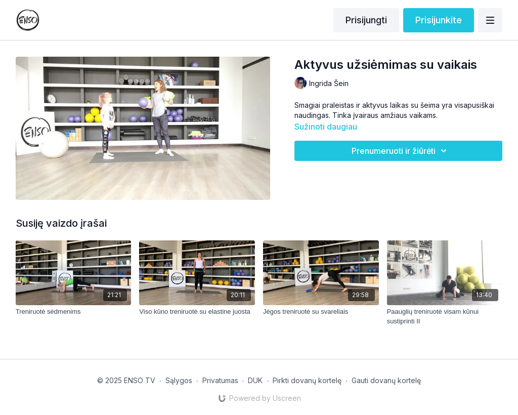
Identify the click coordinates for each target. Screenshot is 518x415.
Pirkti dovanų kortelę (307, 380)
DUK (255, 380)
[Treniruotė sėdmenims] (74, 312)
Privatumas (220, 380)
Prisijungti (366, 20)
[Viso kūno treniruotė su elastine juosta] (197, 312)
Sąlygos (178, 380)
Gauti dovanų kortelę (386, 380)
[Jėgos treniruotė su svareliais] (321, 312)
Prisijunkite (438, 20)
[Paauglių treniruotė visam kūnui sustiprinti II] (445, 316)
